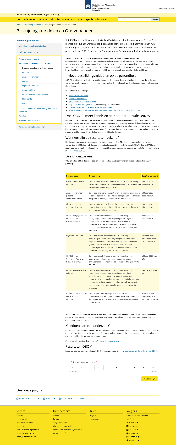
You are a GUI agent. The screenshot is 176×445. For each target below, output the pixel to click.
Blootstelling (27, 72)
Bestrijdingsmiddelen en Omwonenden (41, 67)
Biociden (22, 116)
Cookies (56, 415)
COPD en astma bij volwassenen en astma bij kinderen (90, 107)
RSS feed (130, 419)
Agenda (89, 19)
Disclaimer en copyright (62, 426)
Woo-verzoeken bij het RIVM (27, 429)
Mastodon (139, 440)
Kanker (25, 81)
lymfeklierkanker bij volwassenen (82, 101)
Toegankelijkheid (60, 422)
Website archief (59, 433)
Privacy (56, 419)
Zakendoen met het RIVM (26, 433)
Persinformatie (22, 419)
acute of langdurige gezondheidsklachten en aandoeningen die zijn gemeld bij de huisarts (105, 110)
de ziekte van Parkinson (78, 96)
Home (19, 19)
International (68, 19)
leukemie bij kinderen (78, 98)
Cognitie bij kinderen (30, 85)
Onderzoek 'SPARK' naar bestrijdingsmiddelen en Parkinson (38, 110)
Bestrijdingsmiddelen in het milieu (32, 46)
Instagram (139, 436)
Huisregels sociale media (26, 437)
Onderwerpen (29, 19)
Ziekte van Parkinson (30, 77)
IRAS (110, 40)
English (171, 8)
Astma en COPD (28, 90)
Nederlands (163, 8)
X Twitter (139, 422)
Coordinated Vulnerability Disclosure (67, 429)
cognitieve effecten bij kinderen (82, 104)
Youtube (139, 433)
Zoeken (155, 19)
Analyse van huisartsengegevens (35, 94)
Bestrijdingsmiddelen (32, 24)
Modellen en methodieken (29, 120)
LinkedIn (139, 429)
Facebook (139, 426)
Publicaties (55, 19)
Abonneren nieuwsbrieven (137, 415)
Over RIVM (43, 19)
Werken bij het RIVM (24, 422)
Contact (80, 19)
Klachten (20, 426)
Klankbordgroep (29, 99)
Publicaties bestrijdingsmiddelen (32, 127)
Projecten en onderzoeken (29, 59)
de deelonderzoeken (110, 341)
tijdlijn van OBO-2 (77, 151)
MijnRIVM (101, 19)
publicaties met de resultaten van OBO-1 (141, 351)
